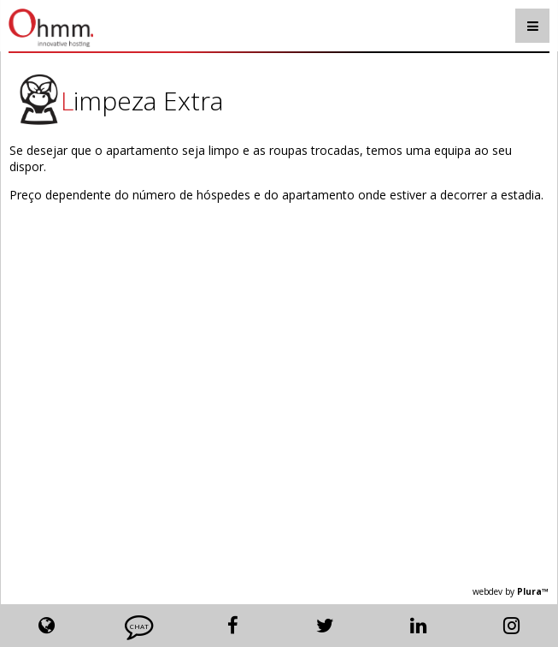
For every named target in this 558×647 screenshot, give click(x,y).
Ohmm (99, 28)
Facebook (232, 625)
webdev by (511, 591)
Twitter (325, 625)
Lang (46, 625)
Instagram (511, 625)
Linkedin (418, 625)
